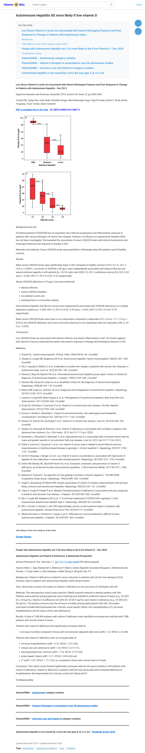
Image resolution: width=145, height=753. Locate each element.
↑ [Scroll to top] (138, 23)
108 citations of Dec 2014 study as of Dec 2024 (44, 44)
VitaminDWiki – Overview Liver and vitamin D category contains (58, 67)
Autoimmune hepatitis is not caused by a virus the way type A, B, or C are (63, 72)
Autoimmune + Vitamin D (47, 748)
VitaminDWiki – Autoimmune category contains (48, 58)
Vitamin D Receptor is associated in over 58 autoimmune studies (65, 705)
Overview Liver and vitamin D (47, 718)
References (27, 39)
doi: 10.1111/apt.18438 (67, 562)
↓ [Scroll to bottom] (138, 31)
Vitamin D (71, 748)
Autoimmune (38, 692)
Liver (62, 748)
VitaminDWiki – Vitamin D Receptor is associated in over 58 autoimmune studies (67, 63)
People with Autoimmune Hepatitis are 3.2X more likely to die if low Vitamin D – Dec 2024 (72, 48)
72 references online (31, 53)
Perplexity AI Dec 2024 (103, 732)
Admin (139, 5)
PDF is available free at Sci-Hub (32, 109)
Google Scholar (23, 536)
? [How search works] (111, 5)
